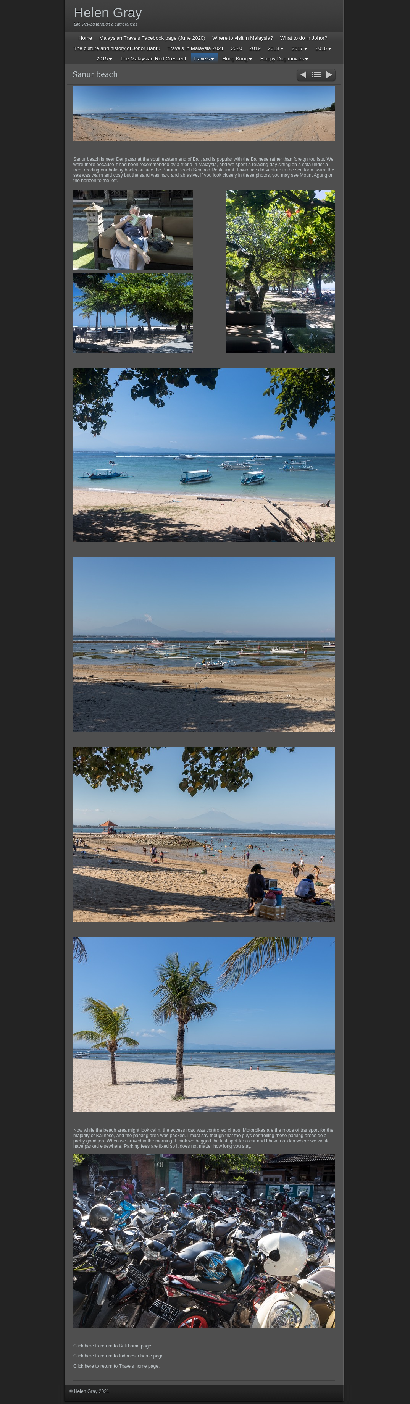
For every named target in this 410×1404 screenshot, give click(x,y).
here (89, 1346)
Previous (303, 75)
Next (329, 75)
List (316, 75)
